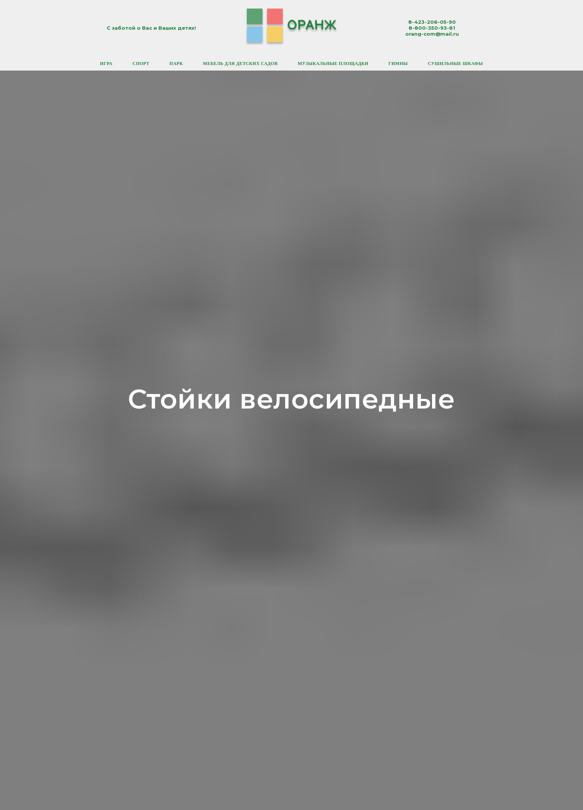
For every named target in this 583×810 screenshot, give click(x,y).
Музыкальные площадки (333, 63)
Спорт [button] (140, 63)
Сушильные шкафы (455, 63)
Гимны (398, 63)
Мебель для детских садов (240, 63)
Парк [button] (176, 63)
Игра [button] (106, 63)
